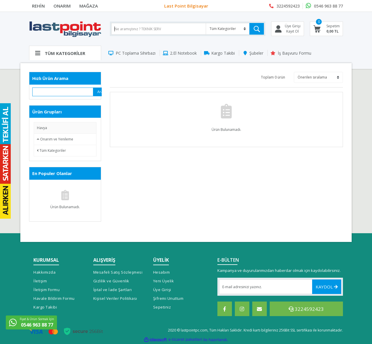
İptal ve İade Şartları (112, 289)
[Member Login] (288, 29)
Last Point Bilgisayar (186, 6)
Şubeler (256, 53)
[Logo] (65, 29)
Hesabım (161, 272)
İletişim (40, 281)
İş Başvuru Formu (294, 53)
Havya (42, 127)
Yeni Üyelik (163, 281)
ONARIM (62, 6)
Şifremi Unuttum (168, 298)
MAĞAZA (88, 6)
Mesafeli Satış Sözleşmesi (118, 272)
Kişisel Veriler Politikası (115, 298)
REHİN (38, 6)
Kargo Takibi (223, 53)
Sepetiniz (162, 307)
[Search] (187, 29)
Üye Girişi (162, 289)
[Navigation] (65, 53)
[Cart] (326, 29)
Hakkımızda (44, 272)
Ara (99, 91)
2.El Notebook (183, 53)
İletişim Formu (46, 289)
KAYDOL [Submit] (327, 287)
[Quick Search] (63, 92)
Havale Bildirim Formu (54, 298)
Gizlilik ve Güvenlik (111, 281)
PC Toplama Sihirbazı (135, 53)
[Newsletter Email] (280, 286)
